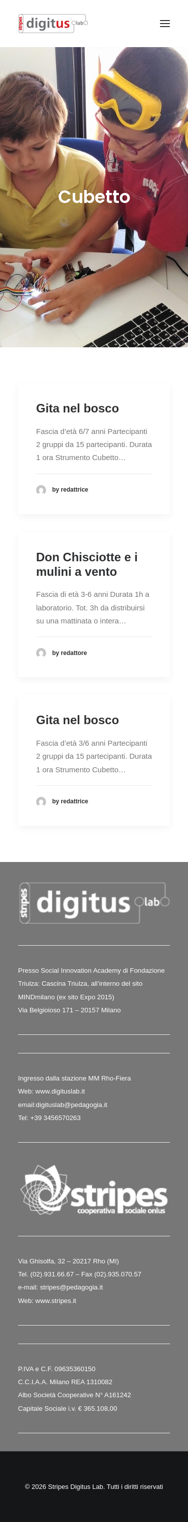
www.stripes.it (56, 1300)
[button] (165, 23)
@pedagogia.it (85, 1105)
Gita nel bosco (77, 408)
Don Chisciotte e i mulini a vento (87, 564)
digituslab (50, 1105)
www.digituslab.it (59, 1091)
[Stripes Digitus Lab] (53, 24)
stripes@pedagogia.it (71, 1287)
